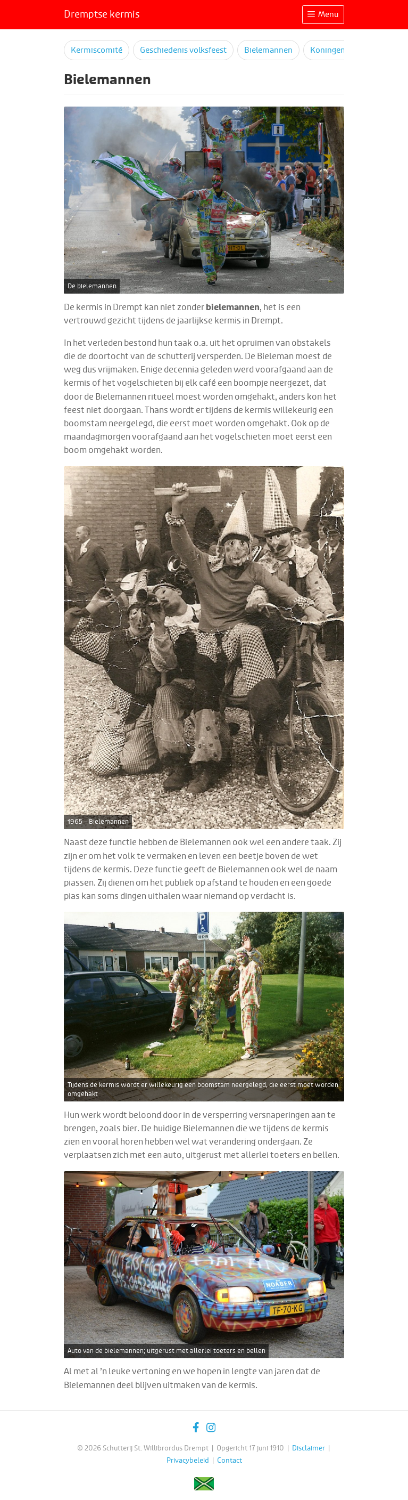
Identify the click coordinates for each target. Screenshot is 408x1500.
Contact (229, 1460)
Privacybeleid (187, 1460)
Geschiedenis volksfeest (183, 50)
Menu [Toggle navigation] (323, 15)
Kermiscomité (96, 50)
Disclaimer (308, 1448)
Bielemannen (268, 50)
